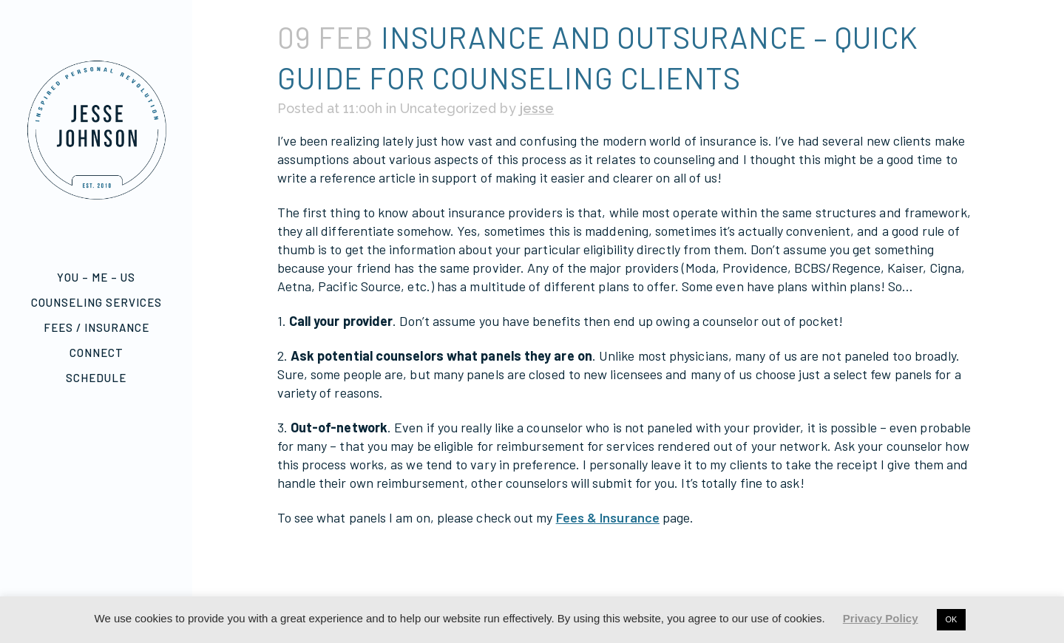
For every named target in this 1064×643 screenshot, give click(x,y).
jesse (535, 108)
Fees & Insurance (604, 517)
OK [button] (952, 619)
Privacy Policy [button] (880, 618)
